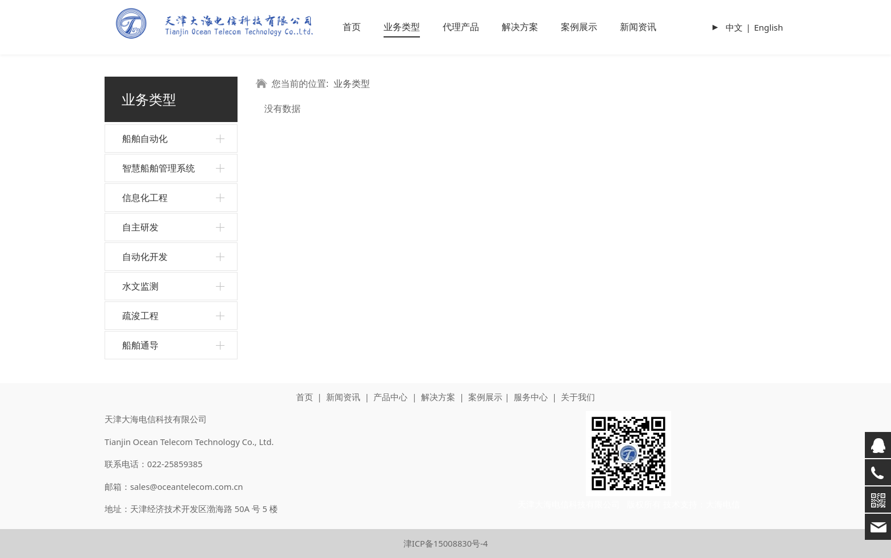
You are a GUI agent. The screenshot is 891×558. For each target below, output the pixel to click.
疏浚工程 (140, 315)
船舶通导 (140, 345)
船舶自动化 (145, 138)
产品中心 (390, 396)
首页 (352, 26)
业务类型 (402, 26)
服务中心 (531, 396)
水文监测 (140, 286)
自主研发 (140, 227)
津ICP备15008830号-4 (445, 543)
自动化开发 (145, 256)
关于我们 (578, 396)
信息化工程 (145, 197)
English (768, 27)
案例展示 (579, 26)
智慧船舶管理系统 (158, 168)
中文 (734, 27)
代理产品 (461, 26)
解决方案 (520, 26)
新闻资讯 (638, 26)
